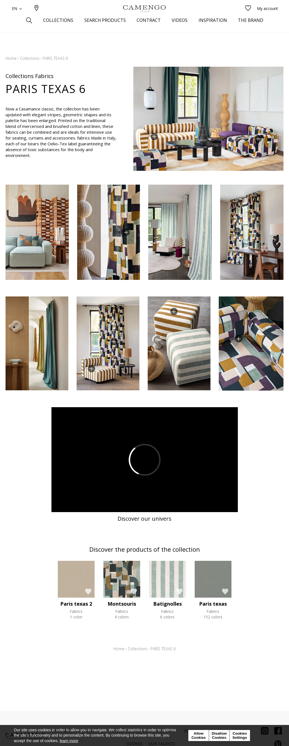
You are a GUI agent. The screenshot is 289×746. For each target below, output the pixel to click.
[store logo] (144, 17)
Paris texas (213, 603)
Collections (30, 58)
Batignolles (167, 603)
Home (11, 58)
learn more (69, 741)
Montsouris (122, 603)
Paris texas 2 (76, 603)
